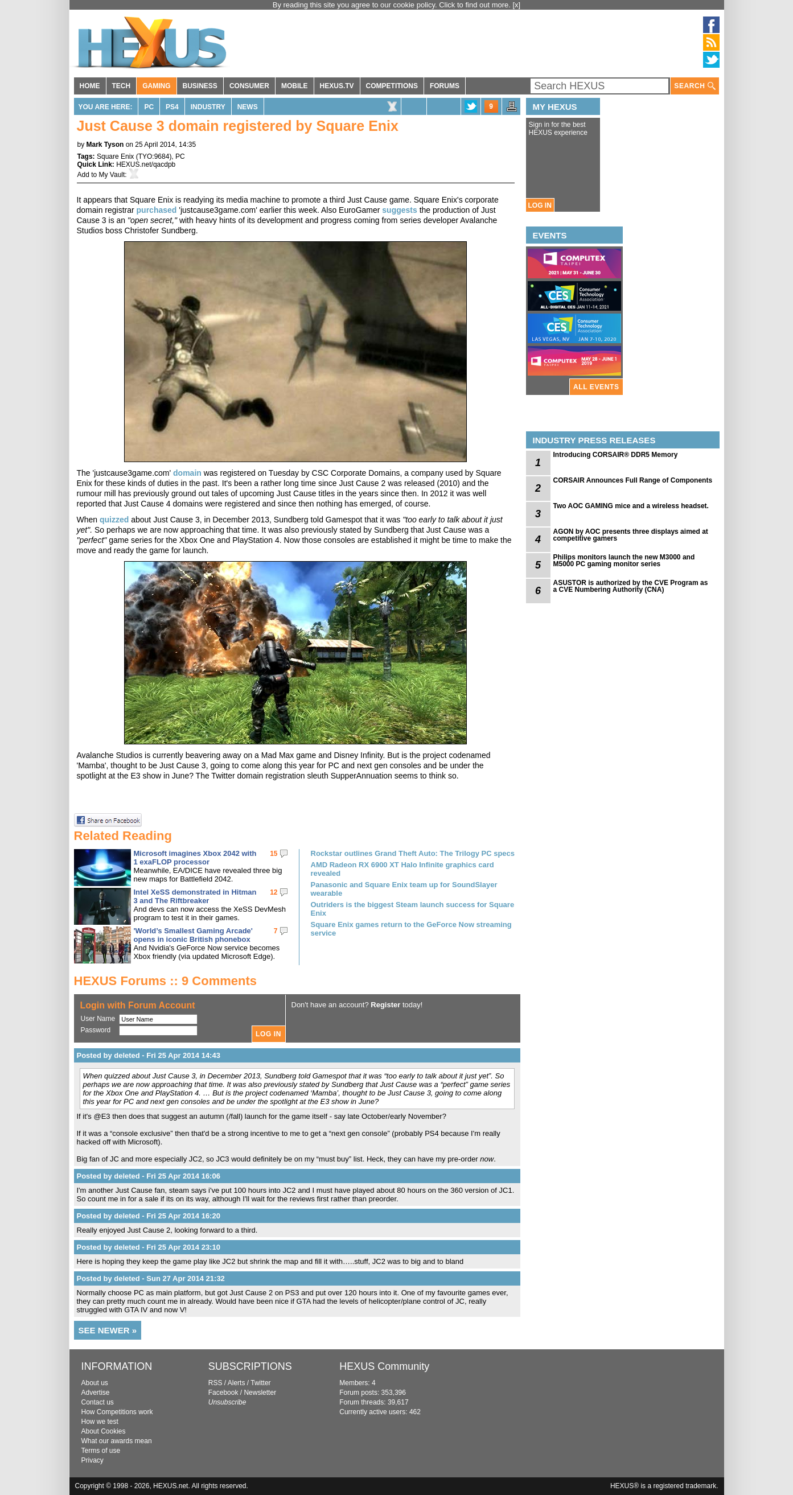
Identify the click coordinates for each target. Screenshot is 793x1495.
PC (149, 107)
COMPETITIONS (392, 86)
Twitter (260, 1383)
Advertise (95, 1393)
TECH (121, 86)
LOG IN (540, 205)
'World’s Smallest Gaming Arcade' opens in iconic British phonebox (193, 935)
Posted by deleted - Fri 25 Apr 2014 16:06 (148, 1176)
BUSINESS (200, 86)
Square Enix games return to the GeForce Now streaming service (411, 928)
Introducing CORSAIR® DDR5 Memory (615, 454)
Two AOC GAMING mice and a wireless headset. (631, 506)
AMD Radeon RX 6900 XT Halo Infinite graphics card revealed (402, 869)
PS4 (172, 107)
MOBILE (294, 86)
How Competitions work (117, 1412)
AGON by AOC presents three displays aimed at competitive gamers (630, 535)
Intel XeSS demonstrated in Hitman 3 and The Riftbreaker (195, 896)
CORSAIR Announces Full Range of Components (633, 480)
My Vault (112, 175)
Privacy (92, 1460)
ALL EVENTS (596, 387)
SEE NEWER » (108, 1330)
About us (94, 1383)
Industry (208, 107)
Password (96, 1030)
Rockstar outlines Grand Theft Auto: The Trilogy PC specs (413, 853)
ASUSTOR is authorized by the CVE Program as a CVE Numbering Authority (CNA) (630, 586)
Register (385, 1004)
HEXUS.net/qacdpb (145, 164)
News (247, 107)
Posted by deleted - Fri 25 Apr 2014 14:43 (148, 1055)
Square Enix (115, 156)
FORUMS (444, 86)
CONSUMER (249, 86)
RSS (215, 1383)
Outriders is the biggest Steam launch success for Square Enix (413, 908)
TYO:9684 (154, 156)
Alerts (236, 1383)
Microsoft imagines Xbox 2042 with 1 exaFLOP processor (195, 857)
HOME (90, 86)
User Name (98, 1019)
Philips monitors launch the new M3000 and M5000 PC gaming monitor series (624, 560)
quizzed (114, 519)
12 (273, 892)
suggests (399, 210)
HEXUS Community (384, 1366)
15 (273, 854)
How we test (99, 1422)
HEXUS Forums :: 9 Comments (165, 981)
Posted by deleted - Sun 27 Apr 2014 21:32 (151, 1278)
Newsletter (260, 1393)
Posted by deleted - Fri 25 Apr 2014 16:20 (148, 1216)
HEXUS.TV (337, 86)
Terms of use (101, 1451)
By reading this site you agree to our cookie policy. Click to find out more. (393, 5)
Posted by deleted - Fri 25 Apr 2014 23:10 (148, 1247)
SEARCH (694, 86)
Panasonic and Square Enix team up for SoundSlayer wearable (404, 888)
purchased (157, 210)
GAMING (156, 86)
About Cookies (103, 1431)
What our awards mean (116, 1441)
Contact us (97, 1402)
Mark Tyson (105, 145)
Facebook (223, 1393)
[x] (517, 5)
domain (187, 472)
